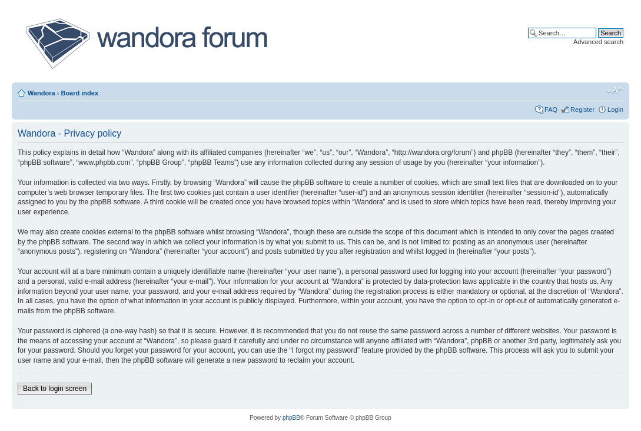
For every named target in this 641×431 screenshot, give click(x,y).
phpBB (291, 418)
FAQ (550, 109)
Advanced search (598, 41)
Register (582, 109)
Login (615, 109)
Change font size (614, 90)
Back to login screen (55, 388)
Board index (79, 93)
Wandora (41, 93)
